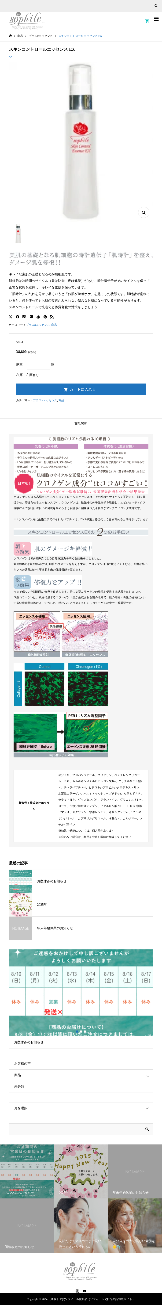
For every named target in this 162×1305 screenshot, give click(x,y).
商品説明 (81, 424)
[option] (81, 998)
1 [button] (77, 1031)
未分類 (19, 1086)
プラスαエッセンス (38, 324)
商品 (54, 324)
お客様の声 (22, 1063)
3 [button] (85, 1031)
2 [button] (81, 1031)
